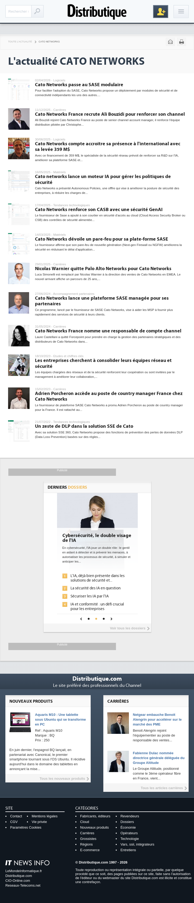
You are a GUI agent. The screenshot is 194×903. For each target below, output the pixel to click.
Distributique (97, 11)
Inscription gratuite (160, 11)
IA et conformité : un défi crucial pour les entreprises (97, 606)
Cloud (84, 822)
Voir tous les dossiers (127, 628)
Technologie (130, 839)
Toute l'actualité (20, 41)
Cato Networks (49, 41)
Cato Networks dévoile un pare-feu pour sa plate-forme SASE (101, 239)
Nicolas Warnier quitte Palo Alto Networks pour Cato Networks (103, 268)
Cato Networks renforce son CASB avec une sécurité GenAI (99, 209)
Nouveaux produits (94, 827)
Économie (128, 827)
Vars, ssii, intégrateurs (137, 844)
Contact (16, 816)
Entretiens (128, 850)
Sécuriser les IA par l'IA (89, 596)
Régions (86, 844)
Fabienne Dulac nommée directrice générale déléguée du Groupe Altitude (159, 758)
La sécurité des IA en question (95, 588)
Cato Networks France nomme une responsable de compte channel (108, 331)
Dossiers (127, 822)
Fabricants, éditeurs (95, 816)
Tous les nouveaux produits (62, 779)
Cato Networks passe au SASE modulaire (79, 85)
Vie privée (39, 822)
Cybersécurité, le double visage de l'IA (96, 538)
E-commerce (90, 850)
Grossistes (88, 839)
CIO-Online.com (17, 881)
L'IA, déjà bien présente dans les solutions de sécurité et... (97, 578)
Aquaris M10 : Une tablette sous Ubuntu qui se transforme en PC (60, 719)
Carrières (87, 833)
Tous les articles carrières (162, 788)
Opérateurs (129, 833)
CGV (14, 822)
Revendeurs (130, 816)
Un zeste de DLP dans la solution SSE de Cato (84, 426)
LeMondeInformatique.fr (23, 871)
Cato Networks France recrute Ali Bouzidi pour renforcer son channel (110, 114)
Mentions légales (45, 816)
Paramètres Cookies (25, 827)
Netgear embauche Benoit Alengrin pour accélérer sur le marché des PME (157, 719)
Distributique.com (18, 876)
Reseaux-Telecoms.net (22, 885)
